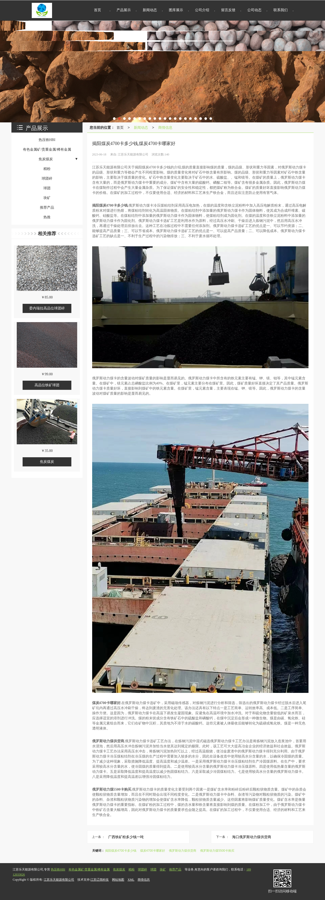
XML (130, 879)
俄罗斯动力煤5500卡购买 (217, 850)
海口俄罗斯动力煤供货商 (251, 837)
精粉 (131, 869)
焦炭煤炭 (119, 869)
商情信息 (165, 127)
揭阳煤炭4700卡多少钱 (120, 850)
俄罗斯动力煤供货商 (182, 850)
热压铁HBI (58, 869)
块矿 (163, 869)
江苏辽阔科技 (99, 879)
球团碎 (142, 869)
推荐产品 (175, 869)
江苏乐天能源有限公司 (59, 879)
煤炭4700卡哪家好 (152, 850)
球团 (153, 869)
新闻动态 (141, 127)
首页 (120, 127)
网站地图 (118, 879)
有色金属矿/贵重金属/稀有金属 (89, 869)
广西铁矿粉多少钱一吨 (126, 837)
